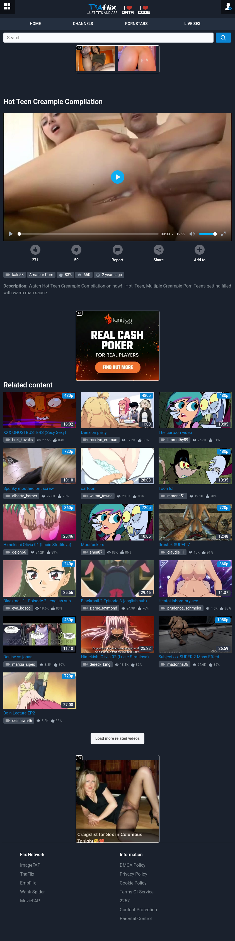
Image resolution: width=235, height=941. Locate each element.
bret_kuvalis (22, 440)
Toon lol (166, 488)
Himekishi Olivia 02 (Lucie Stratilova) (115, 656)
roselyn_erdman (103, 440)
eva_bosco (21, 608)
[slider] (88, 234)
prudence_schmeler (183, 608)
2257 (125, 900)
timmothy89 (177, 440)
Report (117, 253)
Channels (83, 23)
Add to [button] (199, 253)
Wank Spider (32, 892)
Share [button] (159, 253)
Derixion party (93, 432)
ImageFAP (30, 865)
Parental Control (136, 918)
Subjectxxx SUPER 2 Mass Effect (189, 656)
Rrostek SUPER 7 (174, 544)
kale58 (17, 274)
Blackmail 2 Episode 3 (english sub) (114, 600)
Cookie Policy (133, 883)
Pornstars (136, 23)
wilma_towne (100, 496)
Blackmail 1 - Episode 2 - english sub (37, 600)
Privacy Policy (133, 874)
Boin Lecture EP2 (19, 713)
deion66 (18, 552)
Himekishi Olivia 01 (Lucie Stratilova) (37, 544)
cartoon (88, 488)
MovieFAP (30, 900)
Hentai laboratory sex (178, 600)
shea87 (95, 552)
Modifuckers (92, 544)
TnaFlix (27, 874)
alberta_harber (24, 496)
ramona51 (175, 496)
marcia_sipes (23, 664)
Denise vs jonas (17, 656)
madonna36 (177, 664)
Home (35, 23)
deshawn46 (21, 720)
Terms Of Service (137, 892)
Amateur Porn (41, 274)
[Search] (223, 38)
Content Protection (138, 909)
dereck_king (99, 664)
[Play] (11, 234)
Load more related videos (117, 738)
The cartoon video (175, 432)
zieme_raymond (103, 608)
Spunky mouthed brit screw (28, 488)
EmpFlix (28, 883)
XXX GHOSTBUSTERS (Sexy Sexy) (34, 432)
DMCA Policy (133, 865)
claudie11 (175, 552)
